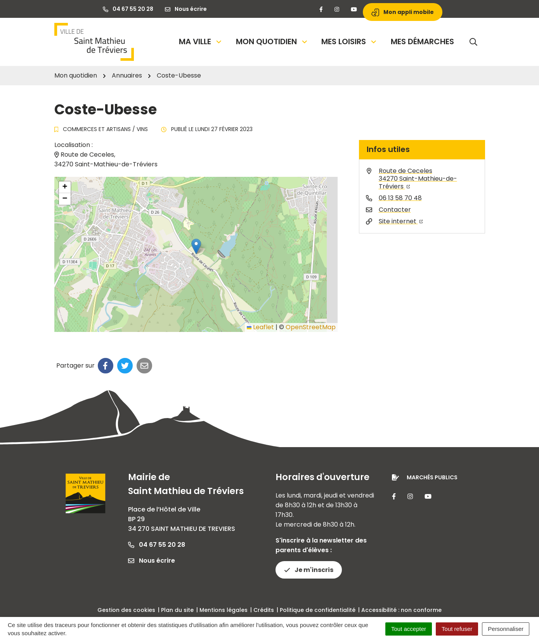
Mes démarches (422, 41)
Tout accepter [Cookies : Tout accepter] (408, 628)
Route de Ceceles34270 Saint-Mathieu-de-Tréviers (418, 178)
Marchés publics (432, 477)
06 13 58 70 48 (400, 198)
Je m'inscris (308, 569)
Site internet (401, 221)
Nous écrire (151, 560)
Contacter (395, 209)
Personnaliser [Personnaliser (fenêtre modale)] (505, 628)
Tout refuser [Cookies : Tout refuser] (457, 628)
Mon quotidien (272, 41)
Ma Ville (201, 41)
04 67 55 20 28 (156, 544)
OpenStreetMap (311, 327)
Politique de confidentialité (317, 610)
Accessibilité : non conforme (401, 610)
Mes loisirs (349, 41)
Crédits (263, 610)
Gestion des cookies (126, 610)
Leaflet (260, 327)
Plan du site (177, 610)
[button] (196, 246)
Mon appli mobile (402, 12)
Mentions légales (223, 610)
